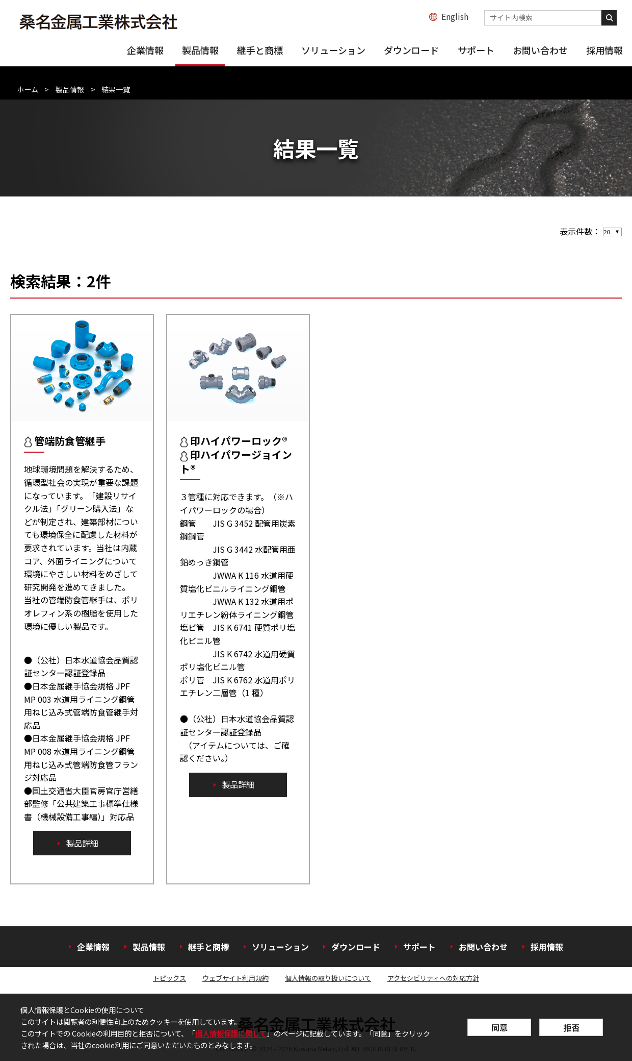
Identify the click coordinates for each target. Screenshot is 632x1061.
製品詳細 (82, 843)
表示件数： (580, 231)
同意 (499, 1027)
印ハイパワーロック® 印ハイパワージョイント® (236, 455)
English (454, 16)
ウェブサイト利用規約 (235, 978)
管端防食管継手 (65, 440)
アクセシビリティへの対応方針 (433, 978)
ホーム (27, 89)
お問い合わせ (540, 50)
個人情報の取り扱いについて (328, 978)
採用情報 (604, 50)
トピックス (169, 978)
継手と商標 (260, 50)
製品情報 (200, 50)
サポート (476, 50)
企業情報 (145, 50)
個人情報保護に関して (231, 1033)
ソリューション (333, 50)
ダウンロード (411, 50)
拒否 (571, 1027)
